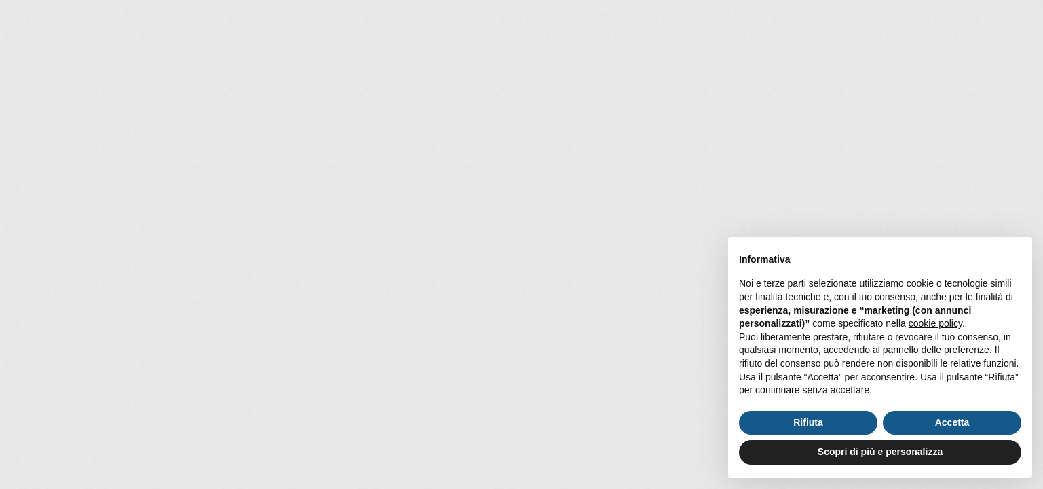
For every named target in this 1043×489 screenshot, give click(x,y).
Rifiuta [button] (808, 422)
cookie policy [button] (935, 323)
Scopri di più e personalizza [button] (880, 451)
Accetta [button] (952, 422)
